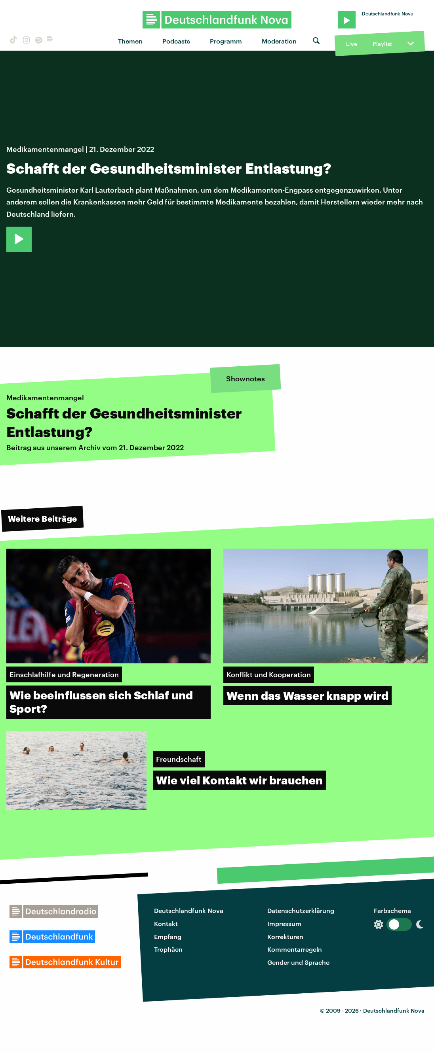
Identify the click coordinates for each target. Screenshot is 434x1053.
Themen (130, 41)
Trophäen (168, 949)
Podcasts (176, 41)
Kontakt (166, 923)
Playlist (382, 43)
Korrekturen (285, 936)
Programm (226, 41)
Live (351, 43)
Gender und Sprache (298, 962)
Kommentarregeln (294, 949)
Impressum (284, 923)
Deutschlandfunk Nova (188, 910)
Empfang (167, 936)
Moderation (279, 41)
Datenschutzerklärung (300, 910)
